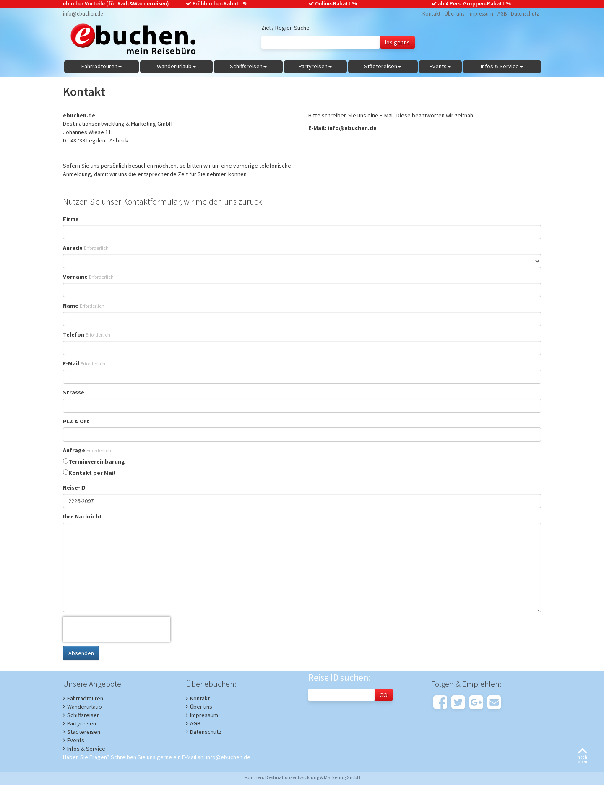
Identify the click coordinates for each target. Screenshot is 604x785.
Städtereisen (83, 732)
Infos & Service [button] (502, 66)
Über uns (454, 13)
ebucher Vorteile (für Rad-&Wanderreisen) (116, 3)
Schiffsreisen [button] (248, 66)
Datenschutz (525, 13)
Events (75, 740)
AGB (502, 13)
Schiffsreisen (83, 715)
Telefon (86, 334)
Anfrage (87, 450)
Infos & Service (86, 748)
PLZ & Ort (76, 421)
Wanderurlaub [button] (176, 66)
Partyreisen (81, 723)
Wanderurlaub (84, 706)
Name (83, 305)
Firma (71, 219)
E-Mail (84, 363)
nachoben (582, 756)
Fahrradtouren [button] (101, 66)
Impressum (481, 13)
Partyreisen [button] (315, 66)
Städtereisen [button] (382, 66)
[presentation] (116, 629)
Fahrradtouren (85, 698)
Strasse (73, 392)
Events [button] (440, 66)
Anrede (86, 247)
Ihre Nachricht (82, 516)
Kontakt (431, 13)
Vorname (88, 276)
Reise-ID (74, 487)
